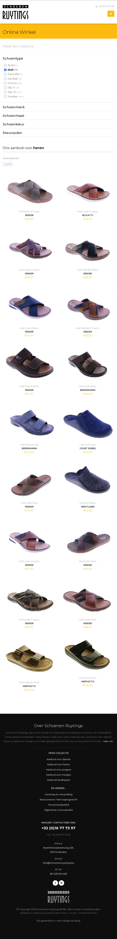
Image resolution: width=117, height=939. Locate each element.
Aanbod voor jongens (58, 769)
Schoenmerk (14, 107)
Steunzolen (12, 133)
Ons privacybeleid (58, 804)
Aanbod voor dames (58, 759)
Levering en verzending (58, 794)
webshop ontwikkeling (44, 913)
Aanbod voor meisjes (58, 774)
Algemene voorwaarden (58, 810)
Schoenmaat (13, 116)
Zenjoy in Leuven (68, 913)
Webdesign (25, 913)
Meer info (108, 741)
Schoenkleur (13, 124)
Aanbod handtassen (58, 780)
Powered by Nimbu (88, 913)
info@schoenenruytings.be (58, 863)
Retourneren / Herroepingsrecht (58, 799)
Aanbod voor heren (58, 764)
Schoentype (13, 58)
